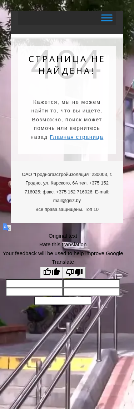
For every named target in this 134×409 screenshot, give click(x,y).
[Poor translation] (74, 272)
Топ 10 (92, 209)
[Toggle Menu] (107, 17)
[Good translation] (51, 272)
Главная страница (76, 137)
